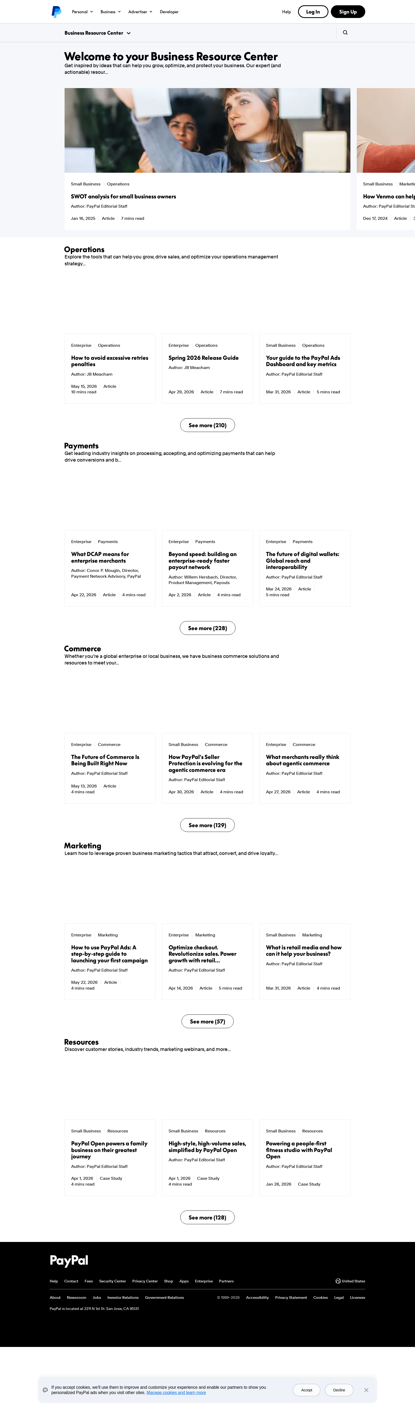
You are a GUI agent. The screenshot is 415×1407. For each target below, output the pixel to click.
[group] (134, 159)
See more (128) (207, 1369)
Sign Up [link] (348, 12)
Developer (169, 11)
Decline (339, 1390)
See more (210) (208, 455)
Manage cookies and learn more (176, 1392)
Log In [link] (313, 12)
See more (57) (207, 1142)
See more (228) (207, 688)
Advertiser (140, 11)
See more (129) (207, 916)
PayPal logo (56, 11)
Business (111, 11)
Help (286, 11)
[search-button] (345, 33)
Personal (82, 11)
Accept (306, 1390)
